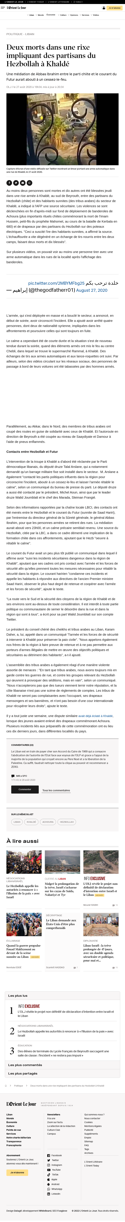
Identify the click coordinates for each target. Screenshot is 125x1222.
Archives (88, 1154)
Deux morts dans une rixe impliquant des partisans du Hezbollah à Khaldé (67, 1087)
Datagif (18, 1212)
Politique (14, 34)
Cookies (88, 1123)
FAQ (86, 1146)
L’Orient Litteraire (58, 2)
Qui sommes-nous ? (94, 1116)
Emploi (87, 1139)
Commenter (30, 792)
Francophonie (13, 1146)
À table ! (78, 2)
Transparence (13, 1143)
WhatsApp (57, 1190)
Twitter (55, 1161)
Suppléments (91, 1135)
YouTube (56, 1171)
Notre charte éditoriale (18, 1139)
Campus (51, 1135)
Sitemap (88, 1143)
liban (18, 824)
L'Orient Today (35, 2)
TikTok (55, 1176)
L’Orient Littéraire (93, 1163)
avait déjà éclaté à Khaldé (96, 716)
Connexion (103, 8)
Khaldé (35, 824)
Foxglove (62, 1212)
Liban (31, 15)
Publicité (88, 1131)
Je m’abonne (115, 8)
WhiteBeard (45, 1212)
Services (85, 15)
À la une (51, 1120)
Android (55, 1185)
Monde (41, 15)
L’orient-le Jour (14, 2)
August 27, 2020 (95, 290)
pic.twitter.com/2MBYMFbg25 (50, 283)
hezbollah (76, 824)
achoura (55, 824)
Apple (54, 1181)
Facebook (57, 1157)
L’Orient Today (91, 1167)
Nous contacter (92, 1120)
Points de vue (13, 1131)
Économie (51, 15)
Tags (86, 1150)
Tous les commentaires (69, 791)
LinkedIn (56, 1195)
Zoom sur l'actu (55, 1123)
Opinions (74, 15)
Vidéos (96, 15)
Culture (63, 15)
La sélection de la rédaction (61, 1127)
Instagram (57, 1166)
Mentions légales (93, 1127)
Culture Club (53, 1131)
